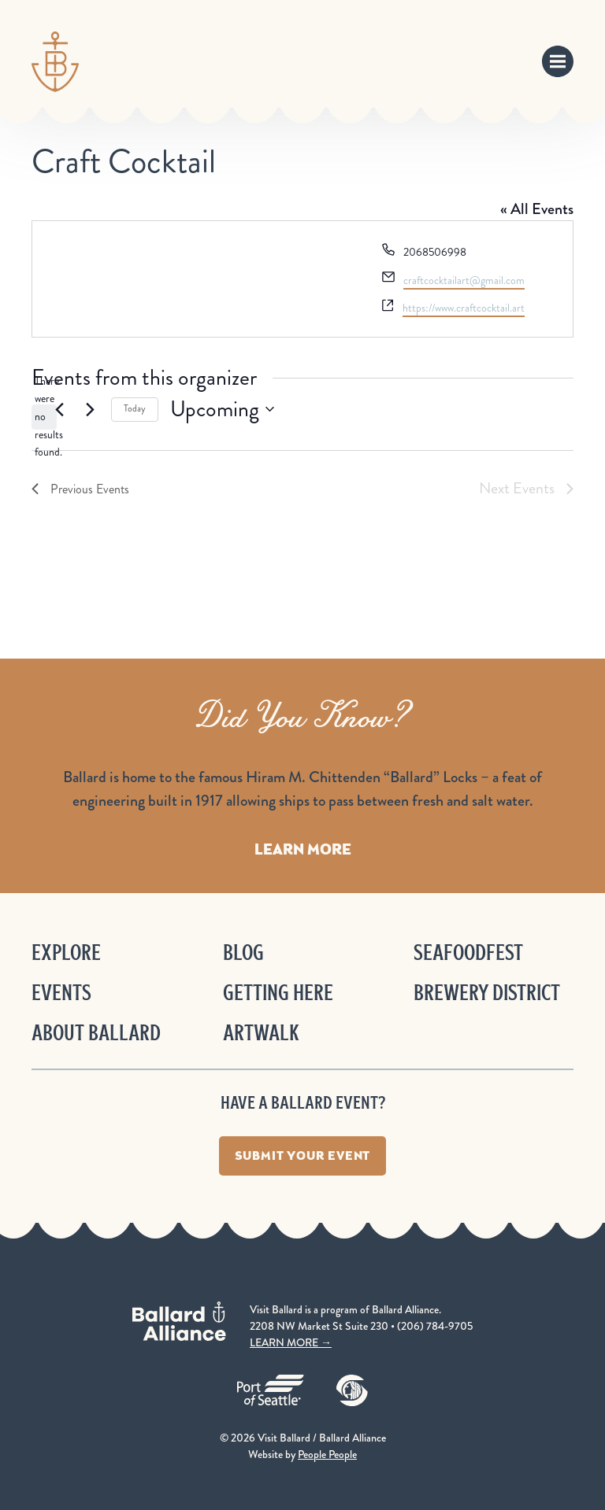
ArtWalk (261, 1033)
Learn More (302, 849)
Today (135, 408)
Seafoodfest (468, 952)
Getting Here (278, 992)
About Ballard (96, 1033)
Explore (66, 952)
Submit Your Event (303, 1155)
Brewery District (487, 992)
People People (327, 1454)
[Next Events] (89, 409)
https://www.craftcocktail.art (464, 308)
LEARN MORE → (291, 1342)
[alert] (44, 417)
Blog (243, 952)
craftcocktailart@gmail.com (464, 280)
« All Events (536, 209)
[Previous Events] (59, 409)
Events (61, 992)
